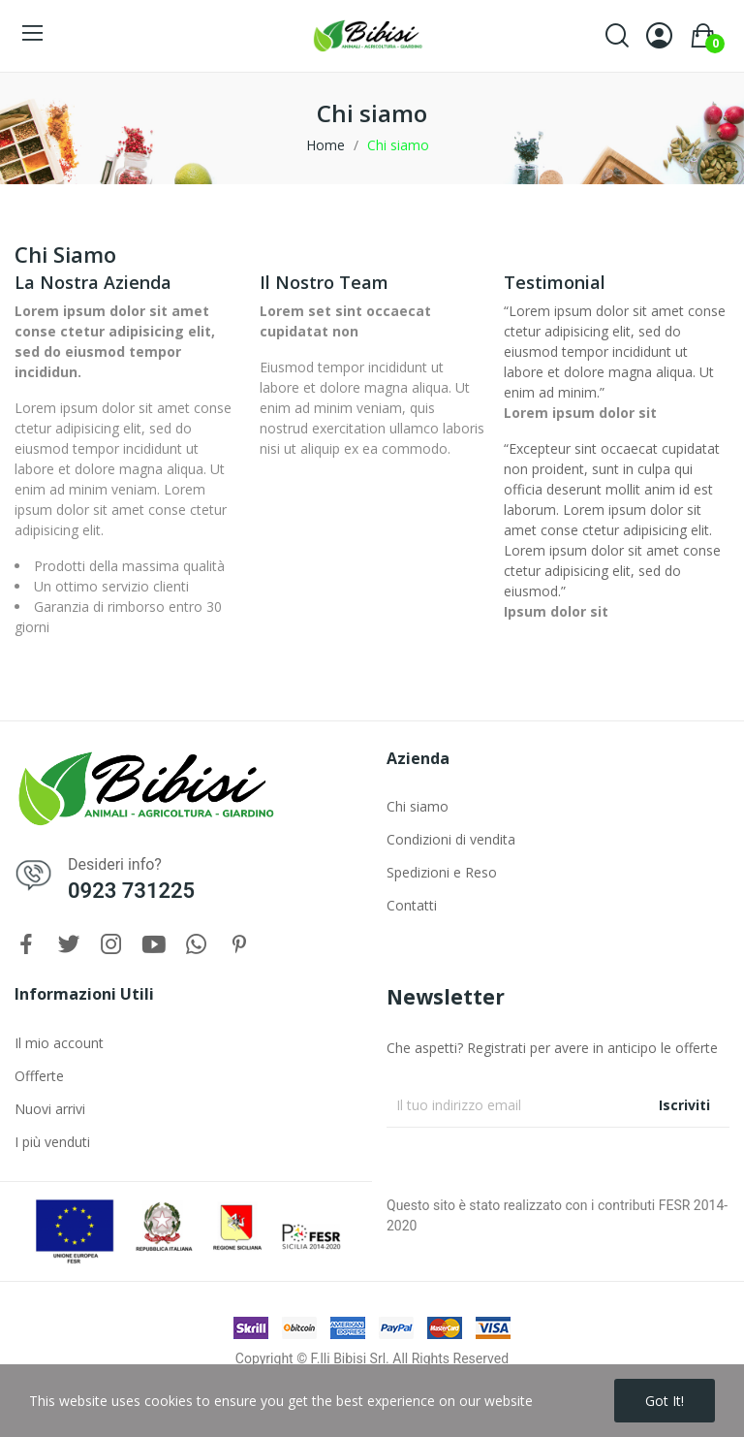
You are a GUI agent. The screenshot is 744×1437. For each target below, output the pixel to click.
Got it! (664, 1400)
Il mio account (59, 1043)
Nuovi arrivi (50, 1109)
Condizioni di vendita (451, 839)
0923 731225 (131, 890)
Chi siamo (418, 806)
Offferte (39, 1076)
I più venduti (52, 1142)
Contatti (412, 905)
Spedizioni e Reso (442, 872)
